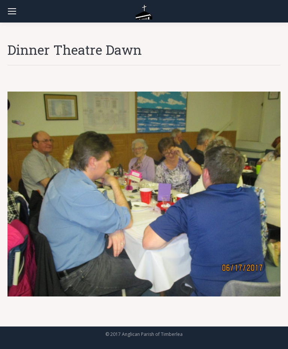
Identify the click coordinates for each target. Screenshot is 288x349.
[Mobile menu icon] (12, 11)
